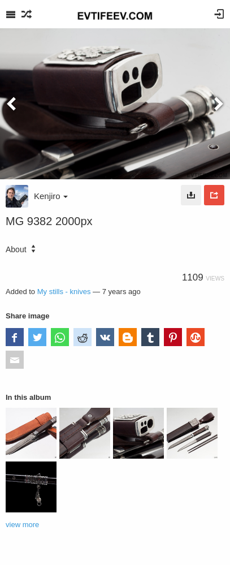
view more (22, 524)
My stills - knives (64, 291)
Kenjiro (51, 196)
